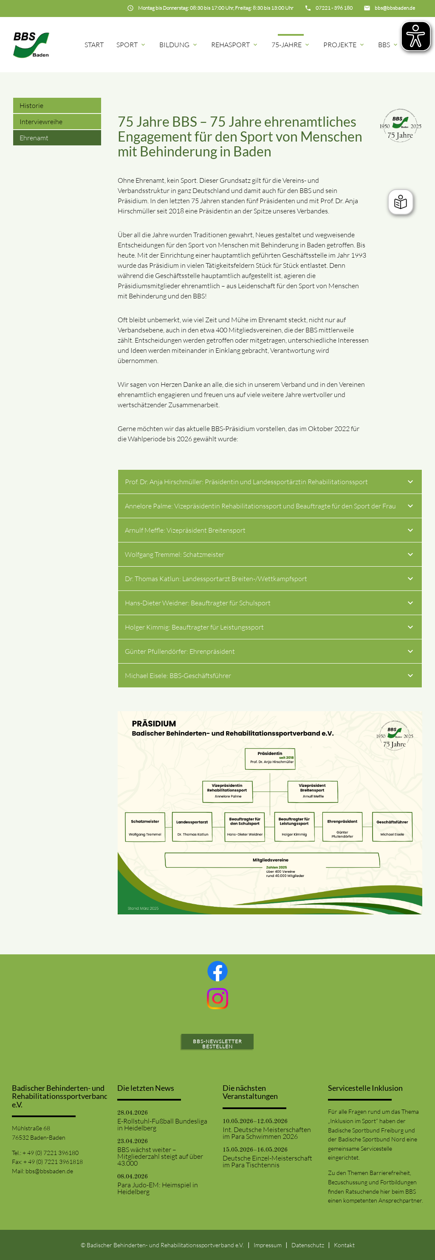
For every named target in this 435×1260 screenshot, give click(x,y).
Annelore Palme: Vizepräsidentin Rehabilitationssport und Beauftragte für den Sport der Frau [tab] (270, 507)
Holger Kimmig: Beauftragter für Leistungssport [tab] (270, 628)
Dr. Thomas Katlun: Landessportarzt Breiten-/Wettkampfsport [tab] (270, 579)
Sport (131, 44)
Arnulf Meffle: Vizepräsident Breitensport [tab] (270, 531)
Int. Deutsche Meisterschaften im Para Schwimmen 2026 (267, 1133)
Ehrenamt (34, 137)
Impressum (268, 1245)
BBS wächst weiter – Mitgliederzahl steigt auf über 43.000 (160, 1156)
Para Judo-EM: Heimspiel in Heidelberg (157, 1188)
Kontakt (344, 1245)
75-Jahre (291, 44)
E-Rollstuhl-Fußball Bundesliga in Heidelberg (162, 1124)
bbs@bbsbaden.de (49, 1171)
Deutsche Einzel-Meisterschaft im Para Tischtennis (267, 1161)
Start (94, 44)
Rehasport (235, 44)
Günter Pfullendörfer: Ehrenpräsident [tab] (270, 652)
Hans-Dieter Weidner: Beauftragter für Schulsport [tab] (270, 604)
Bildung (178, 44)
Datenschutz (307, 1245)
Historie (31, 105)
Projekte (344, 44)
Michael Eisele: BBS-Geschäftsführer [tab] (270, 676)
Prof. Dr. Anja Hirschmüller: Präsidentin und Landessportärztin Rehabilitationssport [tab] (270, 483)
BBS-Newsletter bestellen (217, 1044)
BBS (388, 44)
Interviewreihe (41, 121)
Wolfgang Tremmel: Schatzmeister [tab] (270, 555)
